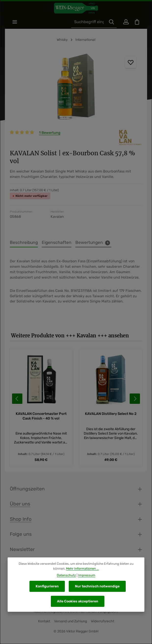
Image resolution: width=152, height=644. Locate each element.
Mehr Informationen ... (82, 568)
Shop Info (20, 520)
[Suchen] (109, 22)
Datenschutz (66, 575)
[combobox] (87, 22)
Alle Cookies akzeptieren (77, 601)
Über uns (20, 505)
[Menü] (15, 22)
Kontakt (44, 622)
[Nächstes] (135, 400)
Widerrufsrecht (102, 622)
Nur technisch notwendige (97, 586)
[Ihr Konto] (124, 22)
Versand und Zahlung (70, 622)
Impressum (86, 575)
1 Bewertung (49, 134)
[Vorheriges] (17, 400)
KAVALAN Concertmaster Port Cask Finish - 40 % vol (41, 417)
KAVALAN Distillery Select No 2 (111, 415)
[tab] (24, 244)
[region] (76, 89)
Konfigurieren (47, 586)
